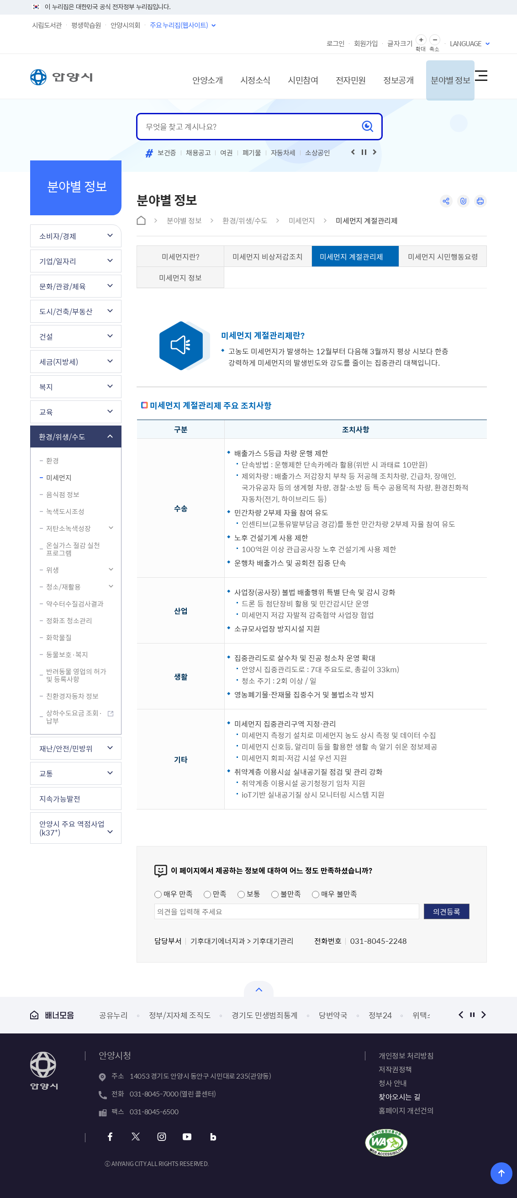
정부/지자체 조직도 (180, 1015)
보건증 (167, 153)
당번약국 (333, 1015)
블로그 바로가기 (210, 1137)
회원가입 (366, 43)
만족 (215, 893)
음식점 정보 (62, 495)
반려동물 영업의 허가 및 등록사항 (76, 675)
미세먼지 (59, 478)
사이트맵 (480, 76)
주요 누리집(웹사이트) (179, 25)
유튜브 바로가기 (185, 1137)
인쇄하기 (480, 201)
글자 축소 (435, 40)
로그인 (335, 43)
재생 (364, 152)
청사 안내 (393, 1082)
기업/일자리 (57, 261)
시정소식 (233, 76)
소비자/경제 (57, 235)
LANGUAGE (465, 43)
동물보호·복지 (67, 655)
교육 (46, 411)
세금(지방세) (58, 361)
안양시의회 (125, 25)
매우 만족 (173, 893)
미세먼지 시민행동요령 (443, 256)
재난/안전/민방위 (66, 748)
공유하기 (444, 201)
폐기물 (252, 153)
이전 (460, 1015)
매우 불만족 (334, 893)
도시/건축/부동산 (66, 311)
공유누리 (113, 1015)
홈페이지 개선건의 (406, 1110)
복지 (46, 386)
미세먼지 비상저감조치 (267, 256)
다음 (483, 1015)
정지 (472, 1015)
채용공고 (198, 153)
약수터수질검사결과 (75, 604)
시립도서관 (47, 25)
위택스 (423, 1015)
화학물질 (59, 638)
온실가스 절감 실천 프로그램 (73, 549)
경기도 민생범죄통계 (265, 1015)
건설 (46, 336)
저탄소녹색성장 (68, 528)
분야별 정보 (438, 76)
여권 (226, 153)
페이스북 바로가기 (111, 1137)
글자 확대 (421, 40)
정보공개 (384, 76)
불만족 (286, 893)
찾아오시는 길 (399, 1096)
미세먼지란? (181, 256)
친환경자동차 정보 (72, 696)
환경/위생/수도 (62, 436)
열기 (259, 989)
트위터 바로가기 (136, 1137)
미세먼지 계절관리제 (366, 220)
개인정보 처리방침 (406, 1055)
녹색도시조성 (65, 511)
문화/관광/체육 (62, 286)
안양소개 (183, 76)
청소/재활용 (63, 587)
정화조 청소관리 (69, 621)
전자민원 (333, 76)
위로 (503, 1172)
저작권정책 (395, 1069)
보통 (248, 893)
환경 (52, 461)
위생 (52, 570)
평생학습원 (86, 25)
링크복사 (462, 201)
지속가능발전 (59, 798)
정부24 (380, 1015)
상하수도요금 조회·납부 (74, 717)
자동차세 (283, 153)
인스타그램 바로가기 (161, 1137)
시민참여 (283, 76)
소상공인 (317, 153)
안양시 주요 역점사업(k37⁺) (72, 828)
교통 (46, 773)
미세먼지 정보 (180, 277)
